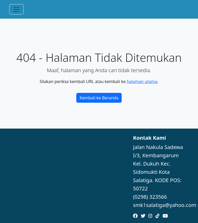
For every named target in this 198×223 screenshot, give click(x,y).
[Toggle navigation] (16, 9)
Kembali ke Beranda (99, 98)
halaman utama (142, 81)
